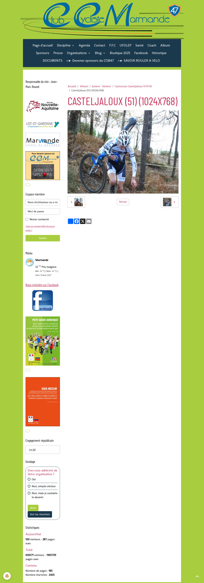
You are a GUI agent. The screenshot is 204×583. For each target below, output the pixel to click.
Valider (43, 238)
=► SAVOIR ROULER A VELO (139, 61)
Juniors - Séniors (101, 87)
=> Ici (32, 450)
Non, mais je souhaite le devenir (44, 496)
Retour (123, 202)
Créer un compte (34, 226)
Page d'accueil (43, 46)
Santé (139, 46)
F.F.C (112, 46)
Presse (58, 53)
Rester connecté (39, 220)
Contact (99, 46)
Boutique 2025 (120, 53)
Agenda (84, 46)
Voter (33, 508)
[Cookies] (7, 576)
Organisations (77, 53)
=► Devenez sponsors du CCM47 (90, 61)
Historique (159, 53)
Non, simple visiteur (44, 487)
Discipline (64, 46)
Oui (34, 480)
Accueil (72, 87)
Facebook (141, 53)
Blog (99, 53)
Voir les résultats (40, 515)
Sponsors (42, 53)
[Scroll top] (197, 576)
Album (165, 46)
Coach (152, 46)
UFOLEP (125, 46)
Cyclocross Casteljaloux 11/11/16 (133, 87)
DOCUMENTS (52, 61)
